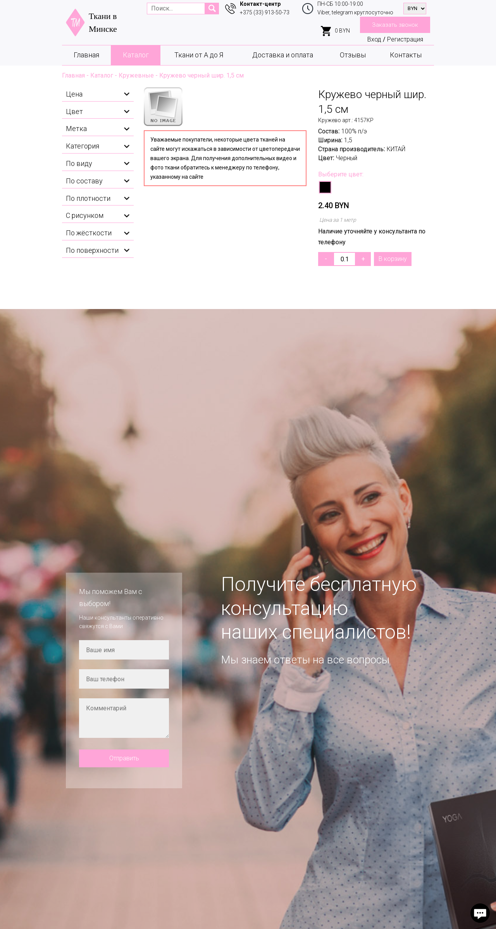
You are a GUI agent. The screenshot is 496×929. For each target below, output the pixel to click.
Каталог (136, 55)
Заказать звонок (395, 24)
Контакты (406, 55)
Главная (86, 55)
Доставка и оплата (282, 55)
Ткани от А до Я (198, 55)
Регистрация (405, 39)
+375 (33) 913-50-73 (264, 12)
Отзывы (353, 55)
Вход (374, 39)
